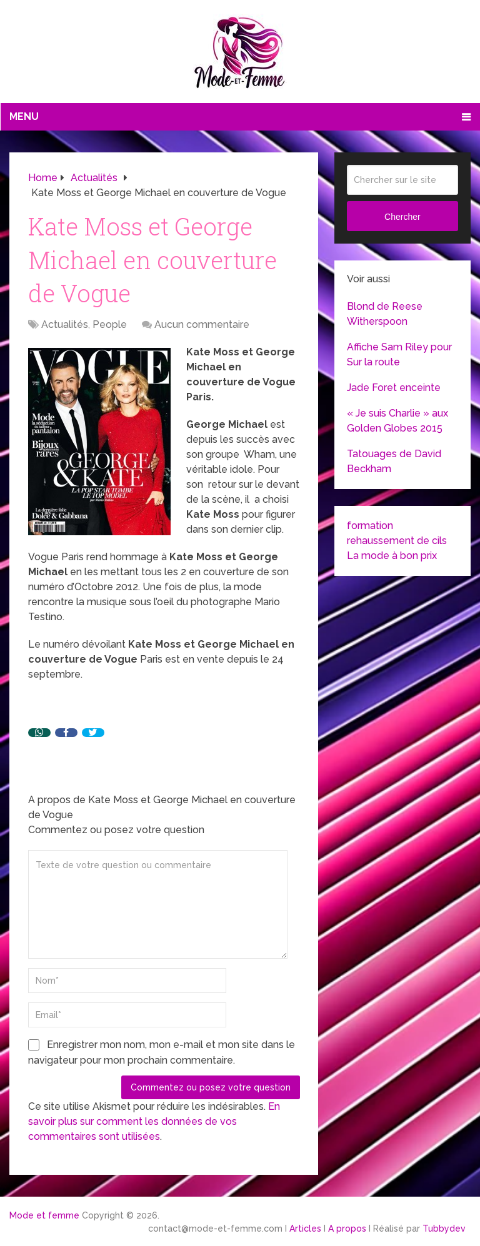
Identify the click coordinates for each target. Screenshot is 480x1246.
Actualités (64, 324)
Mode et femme (44, 1215)
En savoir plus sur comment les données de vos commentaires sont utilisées (154, 1121)
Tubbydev (444, 1229)
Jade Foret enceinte (394, 387)
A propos (347, 1229)
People (109, 324)
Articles (305, 1229)
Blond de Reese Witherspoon (384, 313)
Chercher (402, 217)
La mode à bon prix (392, 555)
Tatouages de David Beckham (394, 461)
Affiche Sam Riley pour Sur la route (399, 354)
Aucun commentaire (201, 324)
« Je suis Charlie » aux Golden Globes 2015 (397, 420)
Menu (24, 116)
